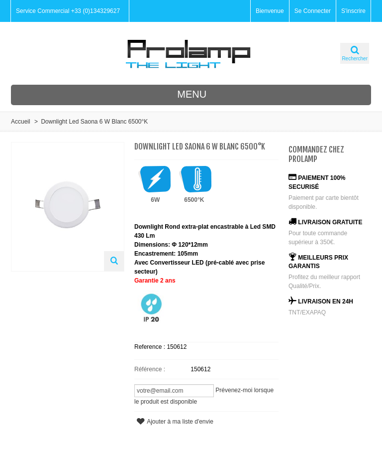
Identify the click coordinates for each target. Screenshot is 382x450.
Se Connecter (312, 10)
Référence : (149, 369)
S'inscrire (353, 10)
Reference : (150, 346)
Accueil (20, 121)
